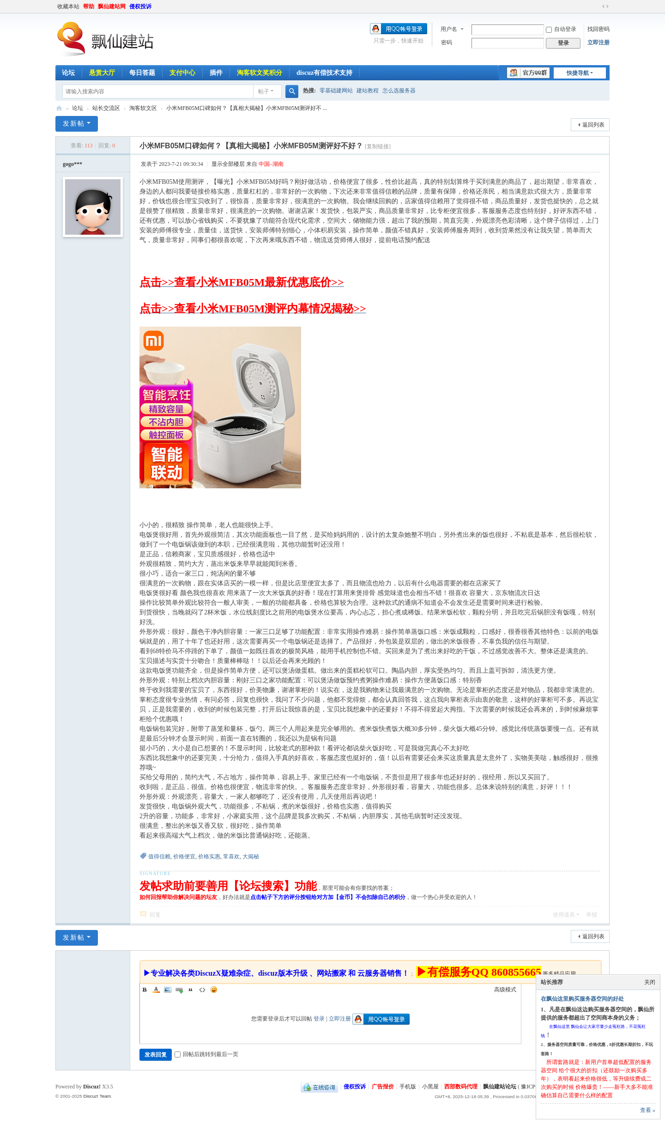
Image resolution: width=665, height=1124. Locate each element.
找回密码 (598, 29)
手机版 (407, 1086)
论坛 (68, 72)
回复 (155, 914)
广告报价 (383, 1086)
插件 (216, 72)
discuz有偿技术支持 (324, 72)
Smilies (213, 989)
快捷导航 (578, 73)
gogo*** (72, 164)
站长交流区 (106, 108)
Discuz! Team (97, 1096)
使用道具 (564, 914)
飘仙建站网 (112, 6)
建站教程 (368, 90)
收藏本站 (68, 6)
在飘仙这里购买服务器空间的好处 (582, 999)
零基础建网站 (336, 90)
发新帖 (74, 123)
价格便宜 (184, 856)
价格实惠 (209, 856)
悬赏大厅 (102, 72)
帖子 (263, 91)
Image (167, 989)
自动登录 (561, 29)
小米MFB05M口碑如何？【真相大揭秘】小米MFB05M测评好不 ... (246, 108)
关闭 (649, 982)
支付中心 (182, 72)
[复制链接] (378, 146)
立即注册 (598, 42)
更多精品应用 (559, 974)
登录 (319, 1018)
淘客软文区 (143, 108)
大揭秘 (250, 856)
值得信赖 (159, 856)
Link (179, 989)
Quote (190, 989)
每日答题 (142, 72)
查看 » (647, 1110)
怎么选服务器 (399, 90)
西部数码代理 (461, 1086)
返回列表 (593, 125)
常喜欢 (231, 856)
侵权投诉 (140, 6)
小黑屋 (430, 1086)
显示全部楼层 (228, 164)
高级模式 (505, 989)
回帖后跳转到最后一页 (206, 1054)
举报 (591, 914)
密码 (446, 42)
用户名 (449, 29)
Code (202, 989)
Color (156, 989)
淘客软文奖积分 (259, 72)
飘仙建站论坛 (59, 108)
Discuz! (92, 1086)
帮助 (88, 6)
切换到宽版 (605, 6)
